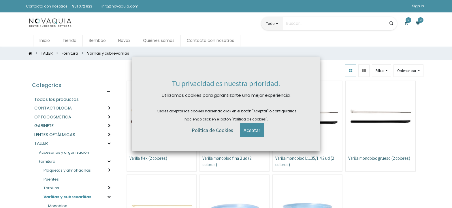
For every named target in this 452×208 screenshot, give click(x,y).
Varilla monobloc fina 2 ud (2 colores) (226, 162)
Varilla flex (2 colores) (148, 158)
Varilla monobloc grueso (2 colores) (379, 158)
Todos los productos (56, 99)
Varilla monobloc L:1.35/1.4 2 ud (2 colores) (304, 162)
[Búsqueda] (391, 23)
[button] (408, 71)
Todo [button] (270, 23)
